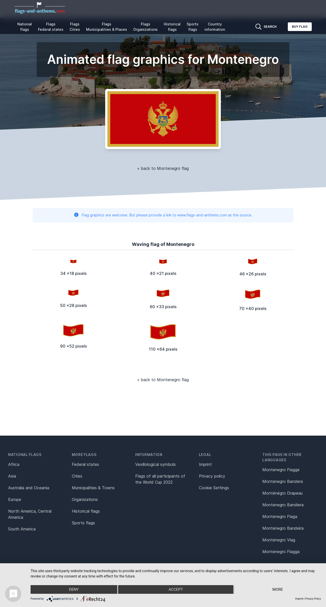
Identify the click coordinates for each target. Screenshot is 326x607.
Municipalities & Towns (93, 487)
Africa (13, 464)
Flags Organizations (145, 27)
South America (22, 528)
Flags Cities (75, 27)
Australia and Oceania (28, 487)
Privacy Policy (313, 598)
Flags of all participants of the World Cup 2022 (160, 479)
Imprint (205, 464)
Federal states (85, 464)
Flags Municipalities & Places (106, 27)
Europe (14, 499)
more (278, 589)
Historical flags (172, 27)
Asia (12, 476)
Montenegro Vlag (278, 539)
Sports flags (192, 27)
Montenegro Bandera (282, 481)
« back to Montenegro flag (163, 168)
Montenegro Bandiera (283, 504)
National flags (24, 27)
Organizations (85, 499)
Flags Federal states (50, 27)
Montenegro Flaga (279, 516)
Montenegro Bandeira (283, 528)
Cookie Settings (214, 487)
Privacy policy (212, 476)
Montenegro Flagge (281, 469)
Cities (77, 476)
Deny (74, 589)
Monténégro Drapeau (282, 493)
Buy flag (300, 26)
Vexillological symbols (155, 464)
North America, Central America (29, 514)
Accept (176, 589)
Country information (215, 27)
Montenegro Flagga (281, 551)
